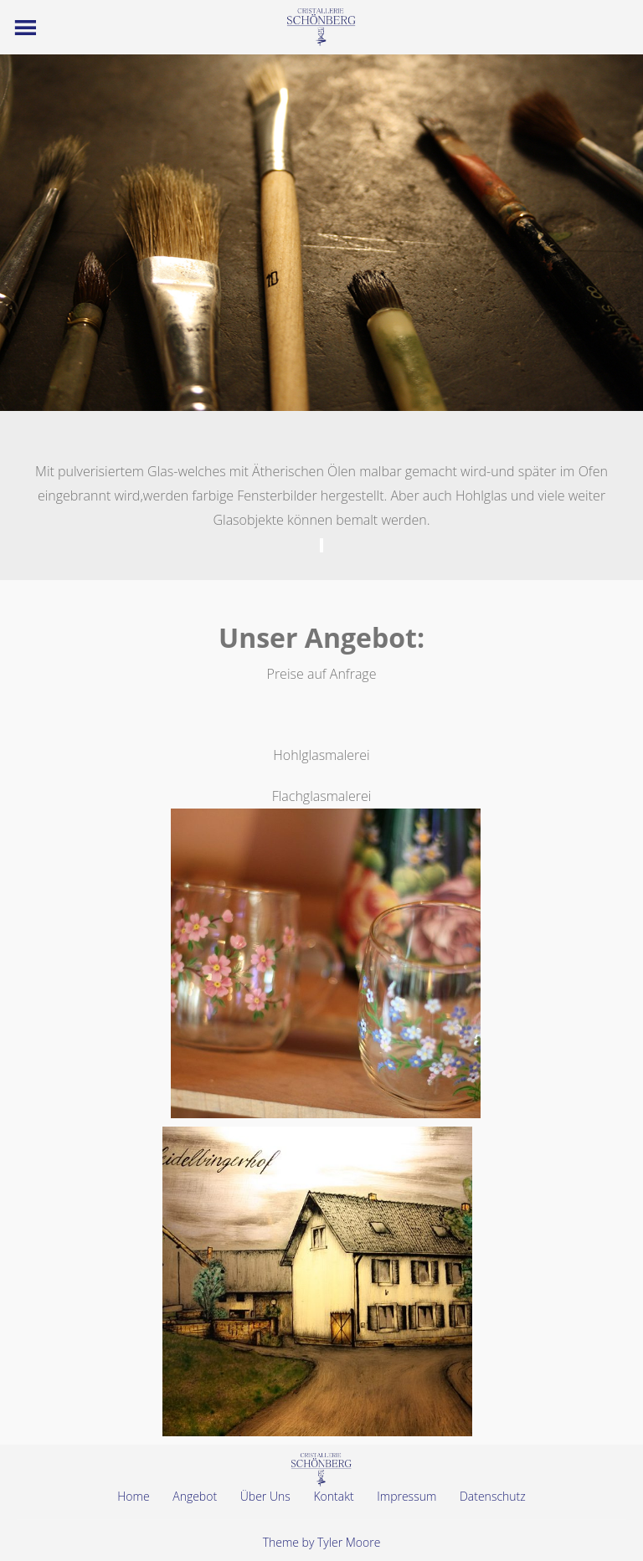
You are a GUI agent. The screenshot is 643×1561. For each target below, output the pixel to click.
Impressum (406, 1496)
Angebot (194, 1496)
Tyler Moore (348, 1542)
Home (133, 1496)
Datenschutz (493, 1496)
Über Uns (265, 1496)
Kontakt (333, 1496)
